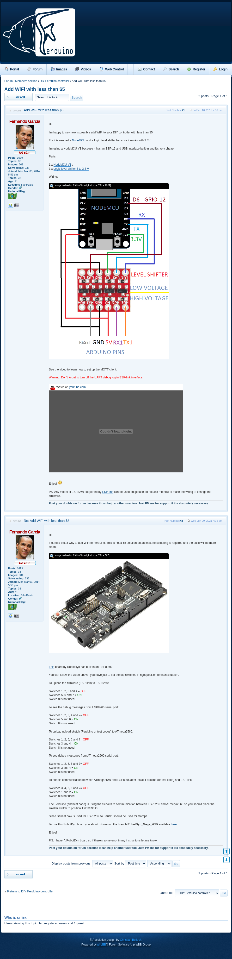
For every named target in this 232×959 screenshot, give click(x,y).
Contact (146, 69)
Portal (12, 69)
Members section (26, 81)
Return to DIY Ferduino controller (30, 891)
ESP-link (107, 492)
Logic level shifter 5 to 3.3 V (71, 168)
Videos (83, 69)
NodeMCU (78, 140)
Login (220, 69)
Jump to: (166, 893)
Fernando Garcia (24, 121)
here (174, 824)
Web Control (111, 69)
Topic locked (18, 97)
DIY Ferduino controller (54, 81)
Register (196, 69)
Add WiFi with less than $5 (34, 89)
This (51, 667)
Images (59, 69)
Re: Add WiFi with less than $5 (46, 521)
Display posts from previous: (82, 863)
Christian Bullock (130, 939)
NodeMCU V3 (62, 164)
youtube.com (77, 387)
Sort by (130, 863)
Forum (35, 69)
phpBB (101, 944)
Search (171, 69)
